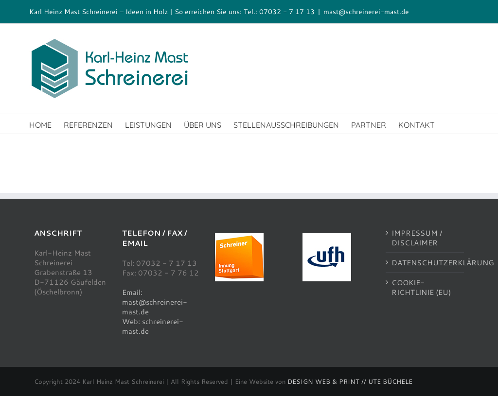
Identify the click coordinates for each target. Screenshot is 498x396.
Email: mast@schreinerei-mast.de (154, 301)
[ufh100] (326, 236)
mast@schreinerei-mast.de (366, 11)
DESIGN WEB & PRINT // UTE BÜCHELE (349, 381)
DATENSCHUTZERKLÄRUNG (425, 262)
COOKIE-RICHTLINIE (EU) (421, 287)
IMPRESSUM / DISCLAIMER (416, 237)
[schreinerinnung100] (239, 236)
